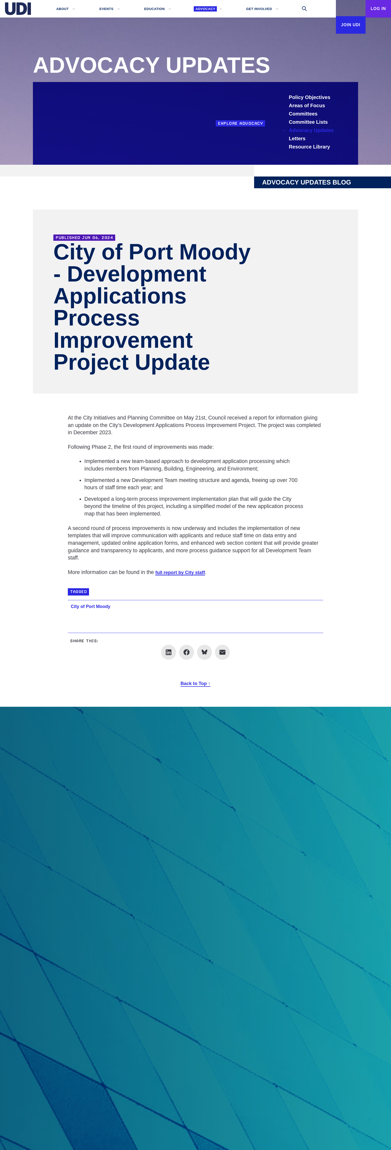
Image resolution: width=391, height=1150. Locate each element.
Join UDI (340, 26)
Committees (304, 114)
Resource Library (310, 147)
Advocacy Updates (312, 130)
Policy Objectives (311, 97)
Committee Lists (309, 122)
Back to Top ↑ (195, 683)
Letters (298, 139)
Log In (375, 8)
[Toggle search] (294, 9)
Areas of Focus (308, 105)
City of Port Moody (94, 606)
